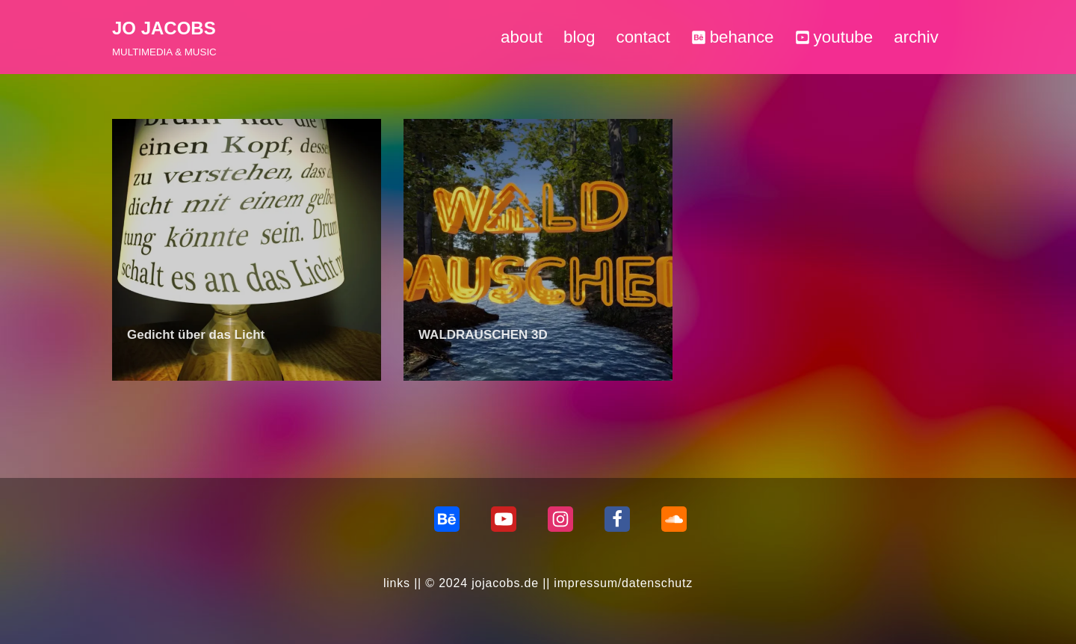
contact (643, 37)
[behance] (447, 519)
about (521, 37)
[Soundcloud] (674, 519)
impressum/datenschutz (623, 583)
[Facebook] (617, 519)
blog (579, 37)
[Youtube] (503, 519)
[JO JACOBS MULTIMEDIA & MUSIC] (164, 37)
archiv (916, 37)
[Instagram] (560, 519)
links (396, 583)
